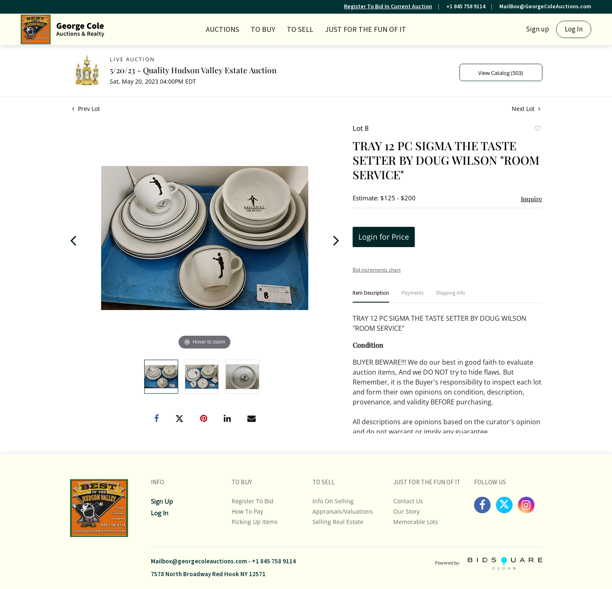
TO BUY (263, 29)
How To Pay (247, 511)
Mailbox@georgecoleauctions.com (199, 561)
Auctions (222, 29)
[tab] (371, 296)
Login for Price (383, 237)
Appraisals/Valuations (342, 511)
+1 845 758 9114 (465, 6)
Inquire (531, 199)
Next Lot (526, 108)
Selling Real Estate (337, 522)
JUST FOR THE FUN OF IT (365, 29)
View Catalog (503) (500, 73)
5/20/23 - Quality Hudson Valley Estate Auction (193, 70)
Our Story (406, 511)
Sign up (537, 29)
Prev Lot (86, 109)
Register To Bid (252, 501)
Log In (574, 29)
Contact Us (408, 501)
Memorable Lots (415, 522)
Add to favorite (537, 129)
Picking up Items (255, 522)
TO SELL (300, 29)
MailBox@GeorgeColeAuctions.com (545, 6)
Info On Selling (332, 501)
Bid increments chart (377, 269)
